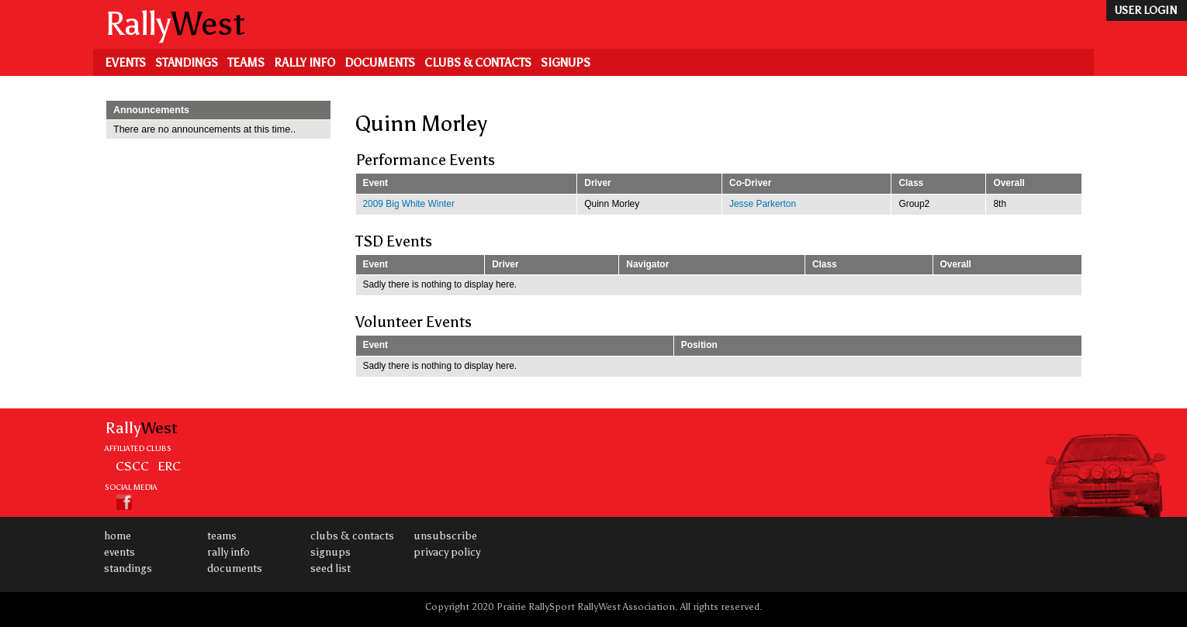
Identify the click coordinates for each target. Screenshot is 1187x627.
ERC (169, 466)
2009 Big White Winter (409, 203)
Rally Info (304, 63)
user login (1145, 10)
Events (125, 63)
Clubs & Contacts (477, 63)
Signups (565, 63)
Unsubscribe (445, 536)
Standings (186, 63)
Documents (379, 63)
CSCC (132, 466)
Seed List (330, 568)
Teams (246, 63)
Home (117, 536)
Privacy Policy (447, 552)
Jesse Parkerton (762, 203)
